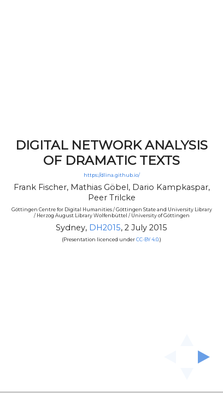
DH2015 (105, 228)
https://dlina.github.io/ (112, 175)
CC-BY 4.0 (147, 239)
